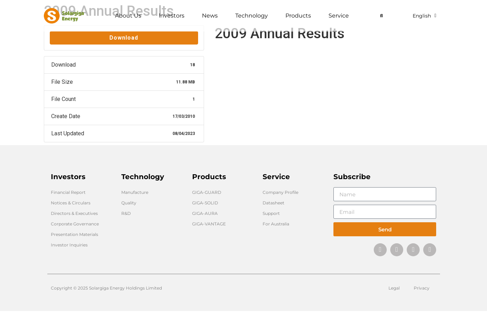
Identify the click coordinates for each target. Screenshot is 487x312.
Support (271, 213)
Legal (394, 289)
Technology (253, 15)
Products (299, 15)
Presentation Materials (74, 234)
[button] (381, 16)
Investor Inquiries (69, 244)
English (424, 16)
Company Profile (280, 192)
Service (340, 15)
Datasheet (273, 202)
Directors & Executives (74, 213)
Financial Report (68, 192)
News (211, 15)
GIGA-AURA (205, 213)
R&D (126, 213)
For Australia (276, 223)
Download (123, 37)
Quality (128, 202)
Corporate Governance (75, 223)
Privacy (421, 289)
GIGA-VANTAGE (209, 223)
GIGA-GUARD (206, 192)
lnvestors (173, 15)
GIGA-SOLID (205, 202)
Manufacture (134, 192)
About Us (130, 15)
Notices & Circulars (70, 202)
